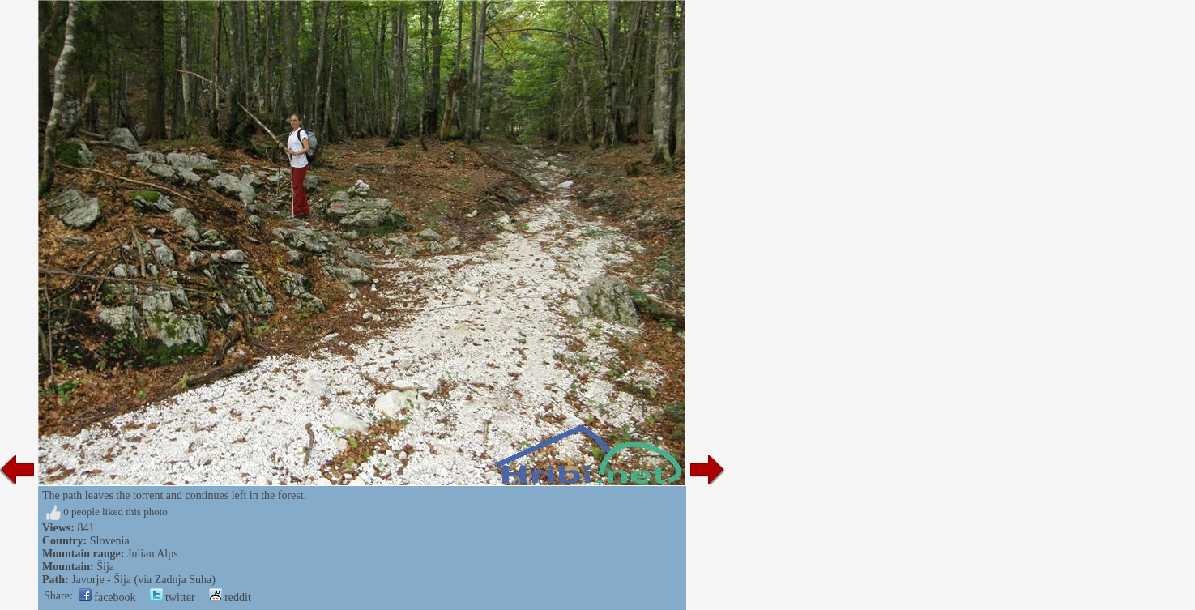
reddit (230, 597)
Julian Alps (152, 554)
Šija (105, 567)
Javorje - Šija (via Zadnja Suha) (143, 580)
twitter (172, 597)
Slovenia (110, 541)
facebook (107, 597)
